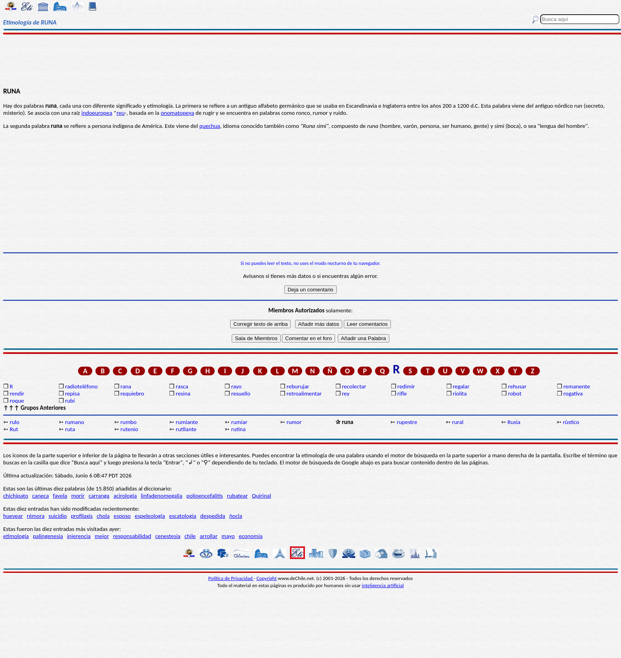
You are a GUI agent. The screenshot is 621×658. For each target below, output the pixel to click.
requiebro (132, 393)
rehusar (517, 386)
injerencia (79, 536)
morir (78, 495)
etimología (16, 536)
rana (125, 386)
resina (183, 393)
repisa (72, 393)
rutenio (129, 429)
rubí (69, 400)
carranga (99, 495)
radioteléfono (81, 386)
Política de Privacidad (231, 578)
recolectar (354, 386)
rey (345, 393)
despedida (212, 515)
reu (120, 112)
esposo (122, 515)
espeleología (150, 515)
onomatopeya (177, 112)
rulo (14, 422)
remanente (577, 386)
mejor (102, 536)
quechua (209, 125)
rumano (74, 422)
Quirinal (261, 495)
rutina (238, 429)
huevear (13, 515)
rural (458, 422)
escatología (182, 515)
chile (190, 536)
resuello (241, 393)
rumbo (128, 422)
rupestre (407, 422)
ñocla (235, 515)
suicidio (58, 515)
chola (103, 515)
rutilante (186, 429)
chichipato (15, 495)
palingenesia (48, 536)
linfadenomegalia (162, 495)
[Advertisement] (310, 60)
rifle (402, 393)
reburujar (297, 386)
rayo (236, 386)
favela (60, 495)
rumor (293, 422)
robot (515, 393)
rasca (182, 386)
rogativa (573, 393)
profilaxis (82, 515)
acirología (125, 495)
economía (251, 536)
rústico (571, 422)
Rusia (513, 422)
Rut (14, 429)
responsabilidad (132, 536)
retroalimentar (304, 393)
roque (17, 400)
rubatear (237, 495)
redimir (406, 386)
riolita (460, 393)
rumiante (187, 422)
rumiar (239, 422)
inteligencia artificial (383, 585)
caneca (40, 495)
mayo (227, 536)
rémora (36, 515)
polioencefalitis (205, 495)
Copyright (267, 578)
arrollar (209, 536)
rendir (17, 393)
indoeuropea (96, 112)
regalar (461, 386)
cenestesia (168, 536)
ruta (70, 429)
